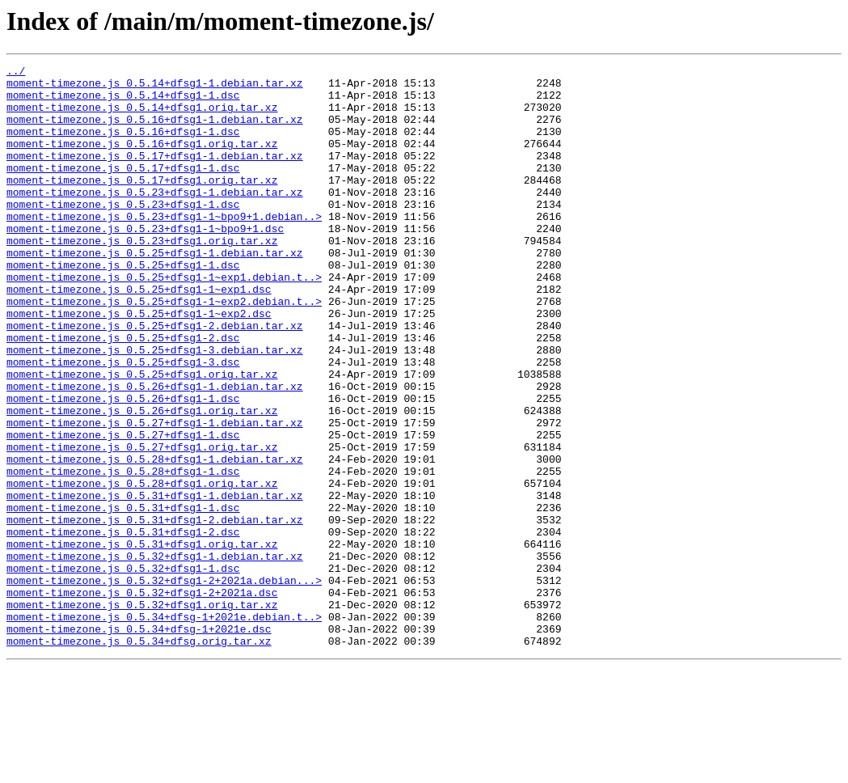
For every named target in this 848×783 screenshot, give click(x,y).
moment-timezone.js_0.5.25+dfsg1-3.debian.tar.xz (154, 407)
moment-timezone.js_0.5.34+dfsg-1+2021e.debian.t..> (164, 728)
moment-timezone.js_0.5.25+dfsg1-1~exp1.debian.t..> (164, 320)
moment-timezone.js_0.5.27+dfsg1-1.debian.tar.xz (154, 495)
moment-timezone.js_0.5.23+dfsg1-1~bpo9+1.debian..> (164, 247)
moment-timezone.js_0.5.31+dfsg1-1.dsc (123, 597)
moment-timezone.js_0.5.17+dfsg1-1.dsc (123, 189)
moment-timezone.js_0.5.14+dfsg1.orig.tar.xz (141, 116)
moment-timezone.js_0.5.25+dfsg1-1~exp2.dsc (139, 364)
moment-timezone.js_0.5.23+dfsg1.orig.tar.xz (141, 276)
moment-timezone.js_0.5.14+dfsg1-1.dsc (123, 102)
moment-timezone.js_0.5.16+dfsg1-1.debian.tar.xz (154, 131)
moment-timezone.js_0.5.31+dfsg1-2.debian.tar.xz (154, 611)
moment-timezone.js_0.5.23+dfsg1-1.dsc (123, 233)
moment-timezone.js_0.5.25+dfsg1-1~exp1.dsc (139, 335)
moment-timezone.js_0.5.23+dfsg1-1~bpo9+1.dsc (145, 262)
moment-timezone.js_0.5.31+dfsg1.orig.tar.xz (141, 640)
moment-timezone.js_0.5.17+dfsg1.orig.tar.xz (141, 204)
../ (15, 73)
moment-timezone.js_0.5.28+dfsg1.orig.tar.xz (141, 568)
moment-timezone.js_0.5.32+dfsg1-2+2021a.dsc (141, 699)
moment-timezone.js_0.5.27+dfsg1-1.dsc (123, 509)
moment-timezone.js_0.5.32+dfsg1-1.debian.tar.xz (154, 655)
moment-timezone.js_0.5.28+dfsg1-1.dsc (123, 553)
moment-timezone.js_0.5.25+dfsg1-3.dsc (123, 422)
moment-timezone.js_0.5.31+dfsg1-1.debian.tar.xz (154, 582)
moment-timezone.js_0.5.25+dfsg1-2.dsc (123, 393)
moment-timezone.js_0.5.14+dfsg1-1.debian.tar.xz (154, 87)
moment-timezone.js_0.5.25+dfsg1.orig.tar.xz (141, 437)
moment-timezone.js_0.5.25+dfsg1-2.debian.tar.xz (154, 378)
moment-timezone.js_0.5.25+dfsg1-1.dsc (123, 305)
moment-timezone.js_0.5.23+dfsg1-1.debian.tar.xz (154, 218)
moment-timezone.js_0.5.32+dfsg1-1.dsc (123, 669)
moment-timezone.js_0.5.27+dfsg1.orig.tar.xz (141, 524)
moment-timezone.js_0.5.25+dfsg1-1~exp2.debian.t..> (164, 349)
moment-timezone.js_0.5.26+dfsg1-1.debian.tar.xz (154, 451)
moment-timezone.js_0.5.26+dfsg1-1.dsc (123, 466)
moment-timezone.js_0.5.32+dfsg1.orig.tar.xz (141, 713)
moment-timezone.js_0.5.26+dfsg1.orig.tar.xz (141, 480)
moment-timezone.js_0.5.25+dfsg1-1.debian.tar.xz (154, 291)
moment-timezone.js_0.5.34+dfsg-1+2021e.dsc (139, 742)
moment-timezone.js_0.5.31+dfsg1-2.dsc (123, 626)
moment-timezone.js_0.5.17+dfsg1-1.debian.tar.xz (154, 174)
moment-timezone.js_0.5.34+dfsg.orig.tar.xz (139, 757)
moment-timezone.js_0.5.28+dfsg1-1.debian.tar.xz (154, 538)
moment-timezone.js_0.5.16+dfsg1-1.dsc (123, 145)
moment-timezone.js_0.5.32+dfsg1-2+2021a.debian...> (164, 684)
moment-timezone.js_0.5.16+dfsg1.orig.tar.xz (141, 160)
